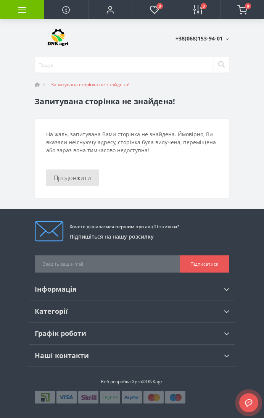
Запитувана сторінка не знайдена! (90, 84)
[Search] (221, 65)
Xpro (137, 381)
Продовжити (72, 178)
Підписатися (204, 264)
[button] (110, 9)
